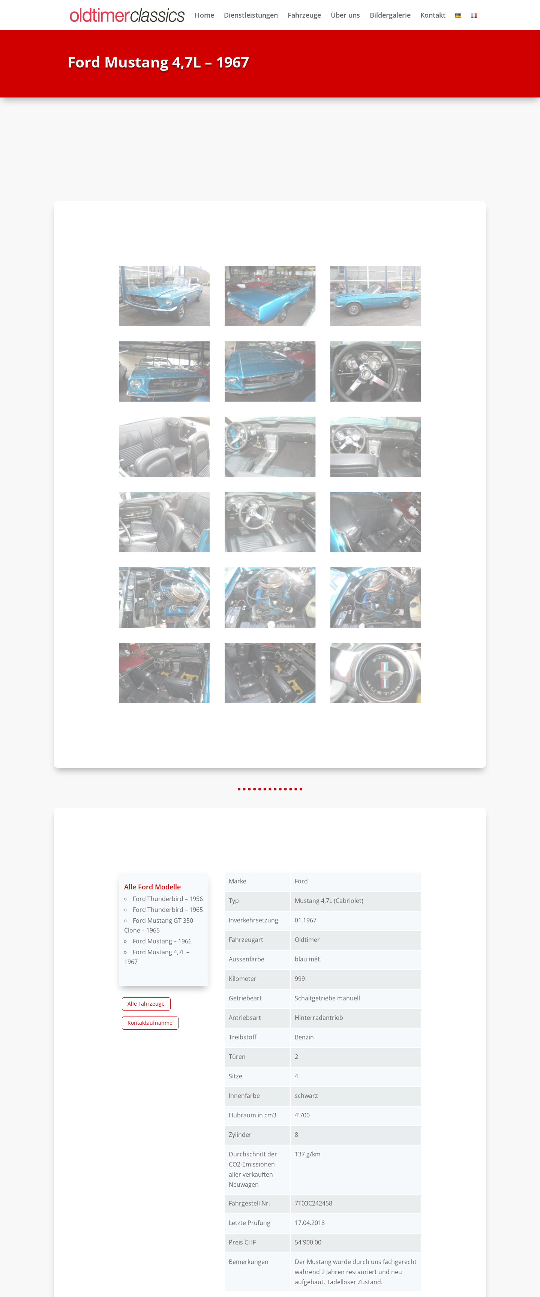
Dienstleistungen (251, 15)
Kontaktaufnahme (150, 1022)
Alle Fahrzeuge (146, 1003)
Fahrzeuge (304, 15)
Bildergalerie (390, 15)
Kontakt (433, 15)
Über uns (345, 15)
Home (204, 15)
